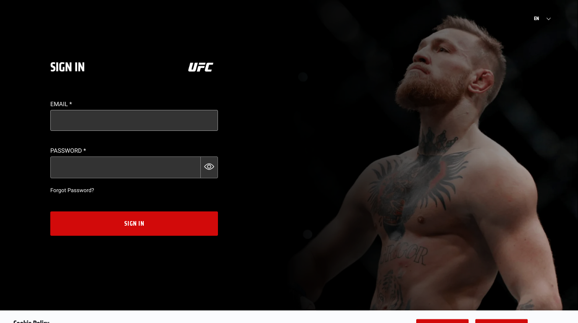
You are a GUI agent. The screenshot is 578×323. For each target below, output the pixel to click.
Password (68, 150)
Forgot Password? (72, 190)
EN (536, 19)
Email (61, 104)
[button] (209, 167)
